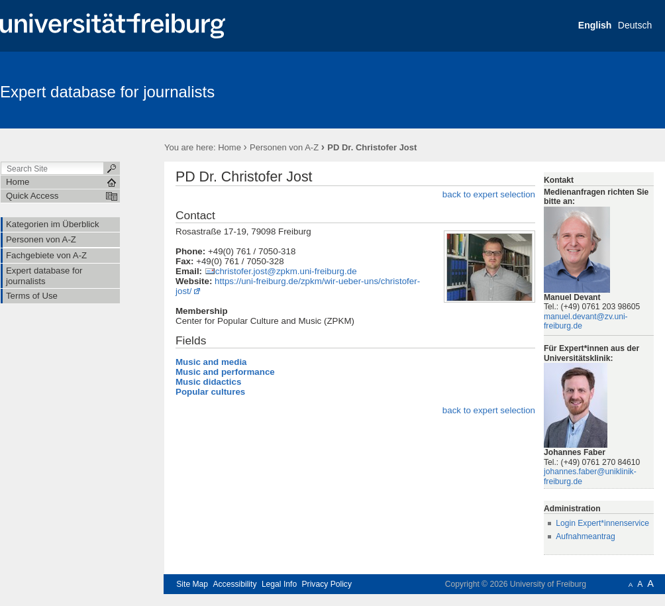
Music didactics (208, 382)
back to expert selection (488, 194)
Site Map (192, 584)
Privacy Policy (327, 584)
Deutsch (635, 25)
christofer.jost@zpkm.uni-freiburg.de (286, 271)
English (595, 25)
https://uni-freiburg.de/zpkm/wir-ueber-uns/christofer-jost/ (298, 286)
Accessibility (234, 584)
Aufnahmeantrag (585, 536)
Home (229, 147)
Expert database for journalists (107, 92)
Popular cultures (210, 392)
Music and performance (225, 372)
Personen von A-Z (284, 147)
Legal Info (279, 584)
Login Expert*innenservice (602, 523)
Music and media (211, 362)
